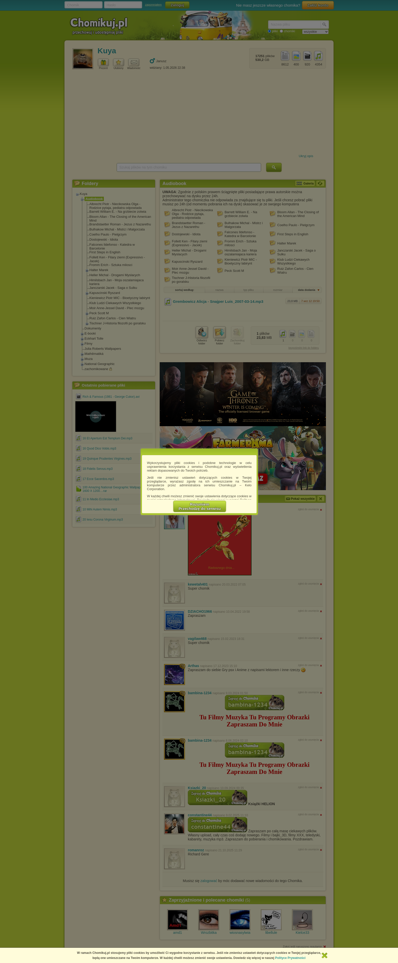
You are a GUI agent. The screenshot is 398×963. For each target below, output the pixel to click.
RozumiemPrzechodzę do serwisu (200, 506)
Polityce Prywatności (290, 958)
